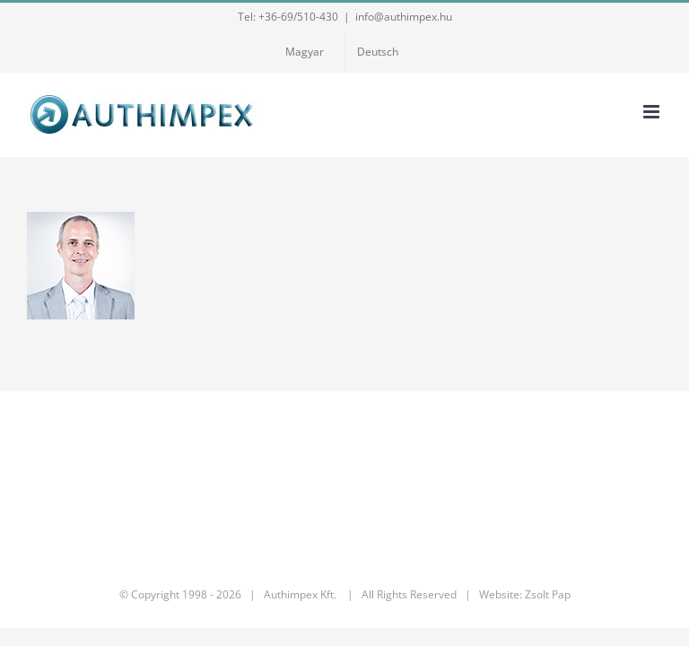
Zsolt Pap (548, 594)
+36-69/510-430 (298, 16)
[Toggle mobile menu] (652, 111)
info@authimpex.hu (403, 16)
